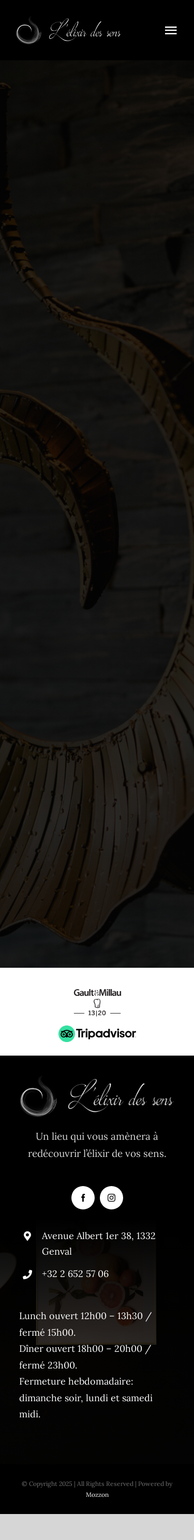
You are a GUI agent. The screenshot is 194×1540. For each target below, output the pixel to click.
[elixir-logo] (69, 20)
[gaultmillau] (97, 986)
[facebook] (83, 1197)
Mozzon (97, 1494)
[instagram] (111, 1197)
